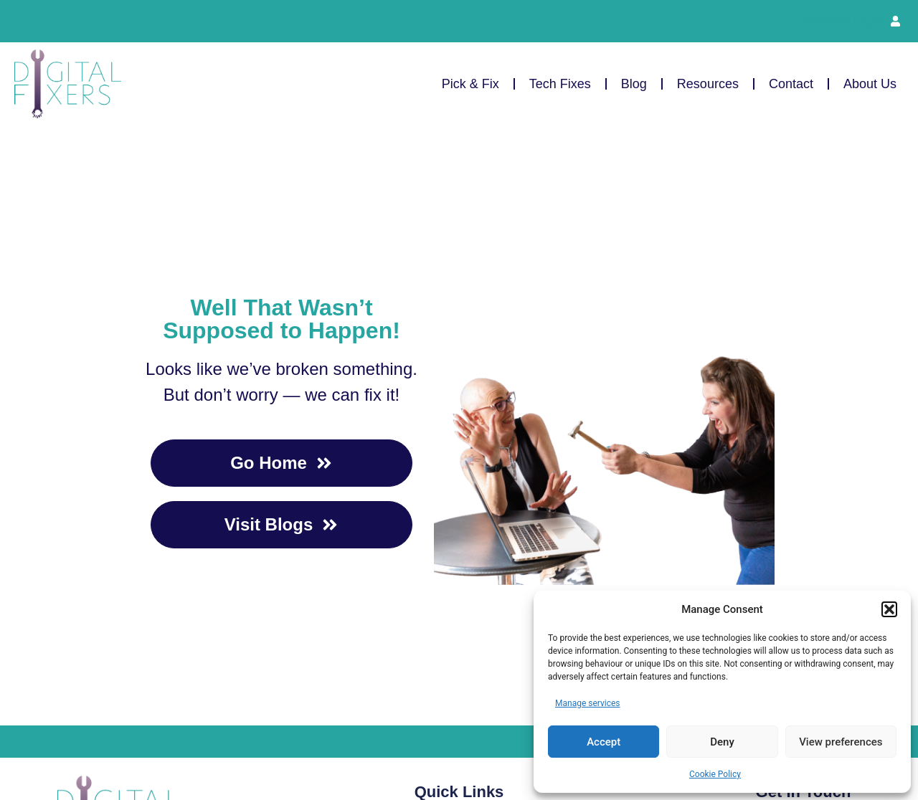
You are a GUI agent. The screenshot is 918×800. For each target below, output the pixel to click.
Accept (603, 741)
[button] (889, 609)
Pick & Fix (470, 84)
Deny (722, 741)
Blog (634, 84)
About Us (869, 84)
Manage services (587, 703)
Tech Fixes (560, 84)
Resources (708, 84)
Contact (791, 84)
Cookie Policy (715, 774)
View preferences (840, 741)
